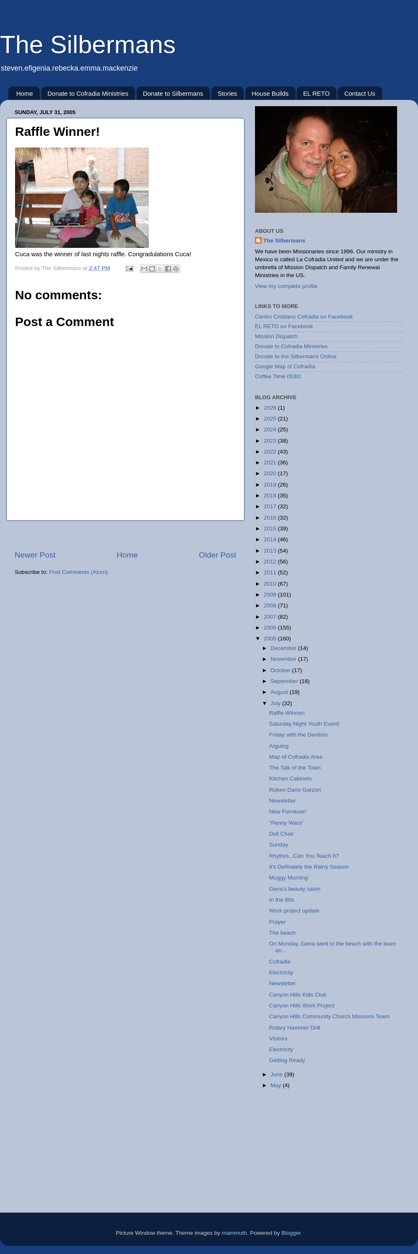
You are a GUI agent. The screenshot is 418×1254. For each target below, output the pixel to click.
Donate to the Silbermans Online (295, 356)
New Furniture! (287, 811)
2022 (271, 452)
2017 (271, 506)
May (276, 1085)
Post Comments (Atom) (78, 572)
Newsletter (282, 801)
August (280, 692)
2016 (271, 518)
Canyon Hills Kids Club (297, 994)
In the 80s (281, 900)
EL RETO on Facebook (284, 326)
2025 (271, 418)
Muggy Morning (288, 877)
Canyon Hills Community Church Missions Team (329, 1016)
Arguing (279, 746)
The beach (282, 933)
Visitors (278, 1038)
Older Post (217, 555)
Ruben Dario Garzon (295, 790)
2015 (271, 528)
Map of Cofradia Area (296, 757)
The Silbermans (88, 45)
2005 (271, 638)
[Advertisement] (297, 1160)
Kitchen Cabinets (290, 778)
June (277, 1074)
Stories (227, 93)
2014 (271, 539)
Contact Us (359, 93)
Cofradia (280, 961)
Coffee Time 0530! (278, 376)
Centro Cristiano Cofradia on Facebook (304, 317)
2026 (271, 408)
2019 (271, 485)
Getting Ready (287, 1060)
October (281, 670)
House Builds (270, 93)
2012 (271, 561)
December (284, 648)
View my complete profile (286, 286)
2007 (271, 617)
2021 (271, 462)
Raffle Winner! (287, 713)
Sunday (278, 844)
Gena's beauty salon (295, 889)
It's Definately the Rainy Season (309, 867)
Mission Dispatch (276, 336)
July (276, 703)
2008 (271, 605)
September (285, 681)
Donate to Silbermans (173, 93)
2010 (271, 584)
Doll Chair (281, 834)
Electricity (281, 972)
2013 (271, 551)
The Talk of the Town (295, 768)
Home (24, 93)
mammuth (234, 1233)
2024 (271, 429)
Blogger (291, 1233)
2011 (271, 572)
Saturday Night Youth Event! (304, 724)
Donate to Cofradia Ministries (88, 93)
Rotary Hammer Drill (294, 1028)
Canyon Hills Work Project (302, 1005)
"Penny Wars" (286, 823)
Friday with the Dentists (298, 735)
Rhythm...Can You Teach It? (304, 856)
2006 (271, 627)
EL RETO (316, 93)
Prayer (277, 922)
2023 (271, 441)
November (284, 659)
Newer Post (35, 555)
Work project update (294, 910)
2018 (271, 495)
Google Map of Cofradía (285, 366)
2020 (271, 473)
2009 (271, 594)
